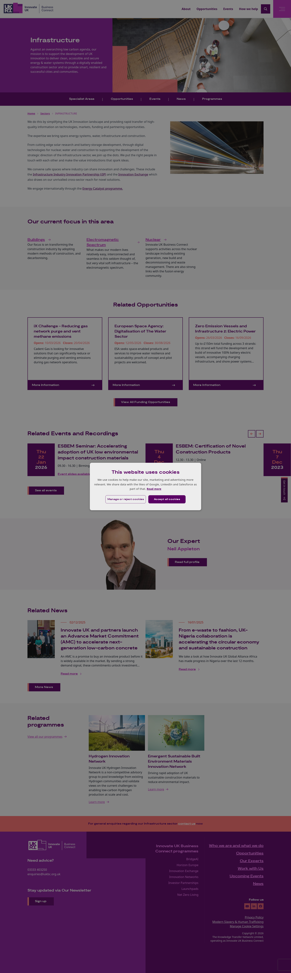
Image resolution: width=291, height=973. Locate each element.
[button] (125, 499)
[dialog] (145, 486)
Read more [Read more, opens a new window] (154, 489)
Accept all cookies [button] (167, 499)
